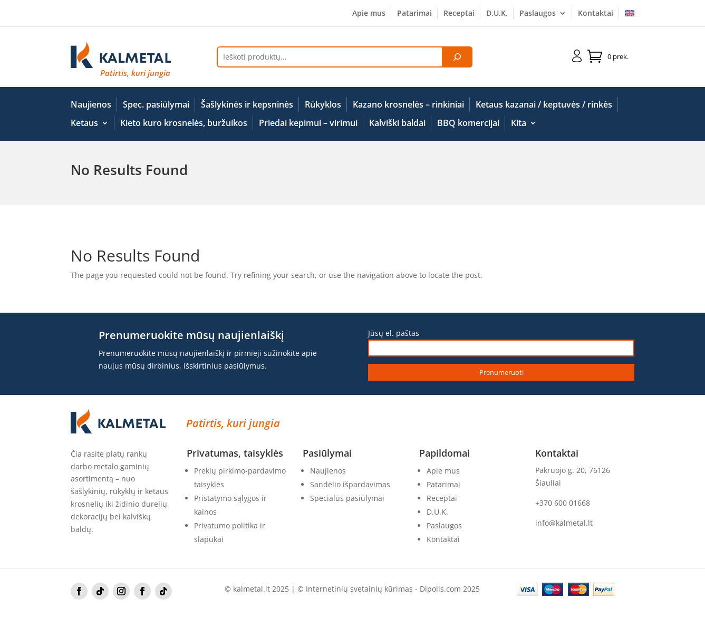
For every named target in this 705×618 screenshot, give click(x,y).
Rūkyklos (323, 105)
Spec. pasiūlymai (156, 105)
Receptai (459, 13)
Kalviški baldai (397, 123)
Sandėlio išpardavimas (350, 484)
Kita (518, 123)
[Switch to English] (629, 15)
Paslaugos (537, 13)
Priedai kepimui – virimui (308, 123)
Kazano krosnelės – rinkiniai (408, 105)
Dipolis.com (440, 589)
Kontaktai (595, 13)
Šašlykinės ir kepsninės (247, 105)
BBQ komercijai (468, 123)
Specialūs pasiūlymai (347, 498)
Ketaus (84, 123)
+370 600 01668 (562, 503)
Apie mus (368, 13)
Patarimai (414, 13)
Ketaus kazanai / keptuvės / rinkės (544, 105)
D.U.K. (497, 13)
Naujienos (91, 105)
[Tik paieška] (457, 56)
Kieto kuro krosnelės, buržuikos (183, 123)
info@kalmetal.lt (564, 523)
